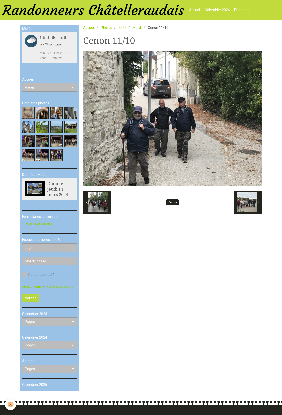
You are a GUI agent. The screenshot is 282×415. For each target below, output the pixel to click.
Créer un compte (33, 286)
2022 (122, 28)
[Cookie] (10, 404)
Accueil (195, 10)
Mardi (137, 28)
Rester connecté (38, 274)
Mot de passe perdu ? (59, 286)
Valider (30, 298)
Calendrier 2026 (217, 10)
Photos (240, 10)
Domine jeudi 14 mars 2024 (58, 189)
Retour (172, 202)
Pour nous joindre (38, 224)
